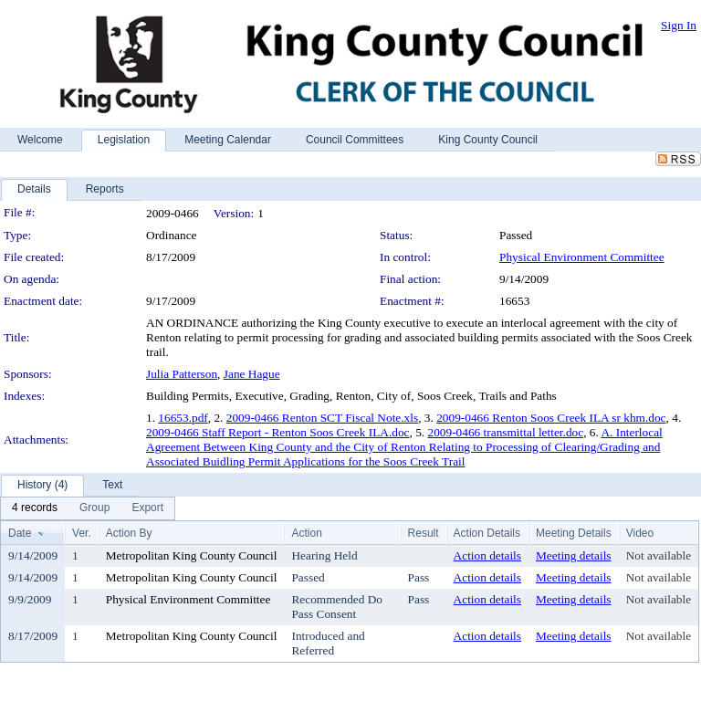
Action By (129, 533)
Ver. (81, 533)
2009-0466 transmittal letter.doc (506, 432)
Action (306, 533)
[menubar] (87, 508)
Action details (487, 555)
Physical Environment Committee (581, 257)
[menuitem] (34, 508)
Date (19, 533)
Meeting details (574, 555)
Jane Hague (252, 374)
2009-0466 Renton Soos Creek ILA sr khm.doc (550, 417)
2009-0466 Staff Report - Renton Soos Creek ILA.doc (278, 432)
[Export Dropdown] (147, 508)
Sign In (678, 25)
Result (423, 533)
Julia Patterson (181, 374)
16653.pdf (182, 417)
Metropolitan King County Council (191, 555)
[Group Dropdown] (94, 508)
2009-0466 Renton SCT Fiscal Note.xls (322, 417)
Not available (658, 555)
